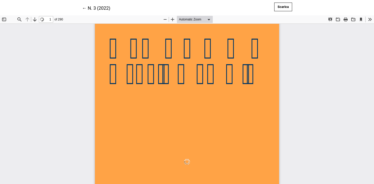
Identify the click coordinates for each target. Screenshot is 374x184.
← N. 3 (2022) (96, 8)
